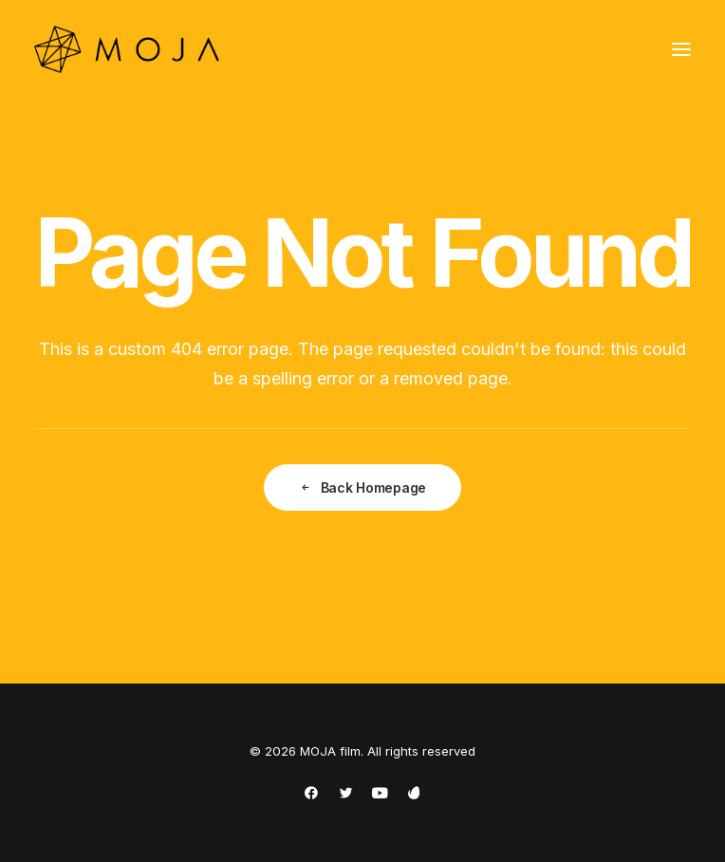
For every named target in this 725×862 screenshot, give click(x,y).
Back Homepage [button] (362, 487)
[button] (681, 49)
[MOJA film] (126, 49)
